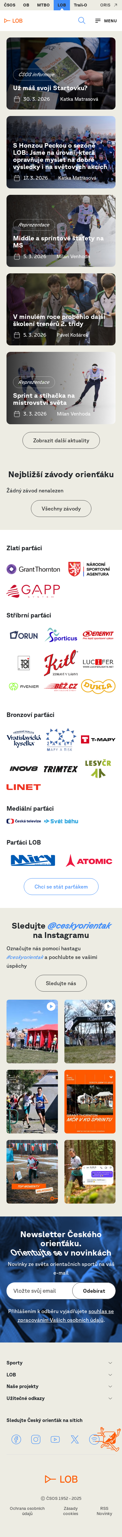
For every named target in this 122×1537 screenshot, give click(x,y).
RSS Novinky (104, 1511)
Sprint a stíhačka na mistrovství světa (44, 399)
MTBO (43, 5)
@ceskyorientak (79, 925)
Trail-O (80, 5)
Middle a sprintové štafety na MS (58, 241)
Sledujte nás (61, 983)
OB (26, 5)
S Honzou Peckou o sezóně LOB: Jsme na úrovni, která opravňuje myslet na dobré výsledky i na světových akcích (60, 156)
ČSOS (9, 5)
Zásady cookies (70, 1511)
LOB (62, 5)
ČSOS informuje (36, 74)
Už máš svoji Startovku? (50, 87)
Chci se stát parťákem (61, 887)
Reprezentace (34, 224)
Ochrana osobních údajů (27, 1511)
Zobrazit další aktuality (61, 440)
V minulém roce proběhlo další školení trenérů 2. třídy (59, 320)
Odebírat (94, 1291)
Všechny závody (61, 508)
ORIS (105, 5)
